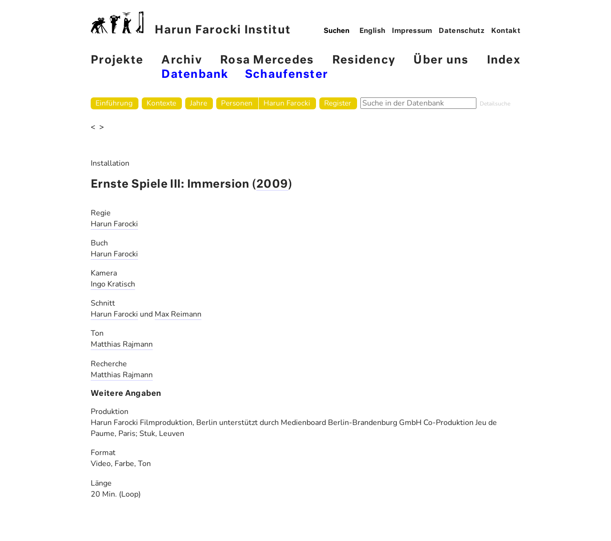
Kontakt (506, 31)
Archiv (181, 60)
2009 (272, 184)
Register (337, 103)
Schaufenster (286, 74)
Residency (363, 60)
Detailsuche (495, 103)
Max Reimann (178, 314)
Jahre (198, 103)
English (372, 31)
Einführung (114, 103)
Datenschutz (462, 31)
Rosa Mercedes (267, 60)
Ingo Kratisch (113, 284)
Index (503, 60)
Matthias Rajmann (122, 344)
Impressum (412, 31)
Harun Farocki (286, 103)
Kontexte (161, 103)
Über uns (440, 60)
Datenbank (194, 74)
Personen (237, 103)
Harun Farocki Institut (191, 23)
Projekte (117, 60)
